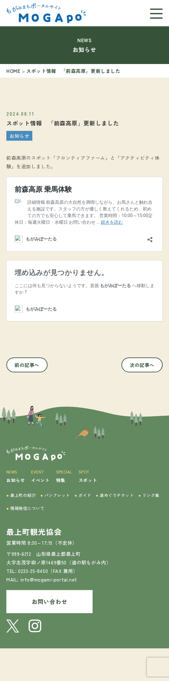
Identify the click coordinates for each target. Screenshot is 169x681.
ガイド (83, 495)
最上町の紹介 (21, 495)
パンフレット (55, 495)
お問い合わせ (49, 601)
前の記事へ (27, 365)
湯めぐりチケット (115, 495)
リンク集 (148, 495)
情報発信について (25, 508)
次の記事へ (142, 365)
